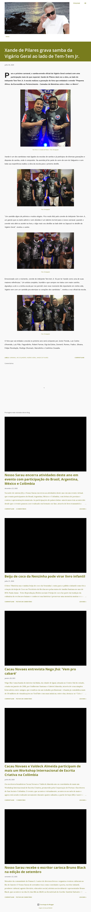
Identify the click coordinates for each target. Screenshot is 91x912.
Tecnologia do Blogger (45, 904)
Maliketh (50, 908)
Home (7, 36)
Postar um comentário (24, 601)
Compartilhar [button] (79, 357)
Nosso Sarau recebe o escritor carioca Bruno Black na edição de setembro (45, 869)
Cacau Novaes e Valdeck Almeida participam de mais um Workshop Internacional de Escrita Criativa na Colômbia (43, 770)
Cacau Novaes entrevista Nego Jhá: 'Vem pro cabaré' (40, 671)
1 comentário (20, 800)
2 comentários (21, 509)
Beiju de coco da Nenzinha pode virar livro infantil (45, 576)
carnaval (13, 357)
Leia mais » (82, 509)
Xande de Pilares (42, 357)
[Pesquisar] (76, 3)
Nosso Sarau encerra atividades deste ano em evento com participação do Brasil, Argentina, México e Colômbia (41, 479)
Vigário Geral (31, 357)
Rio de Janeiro (21, 357)
